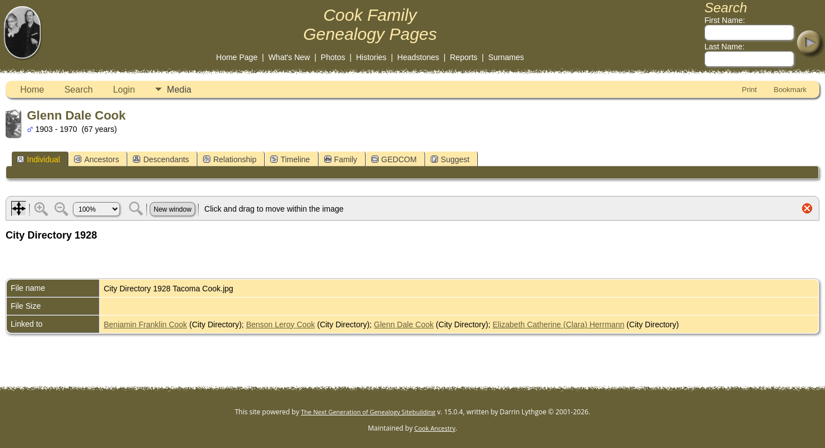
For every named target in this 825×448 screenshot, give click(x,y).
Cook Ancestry (434, 428)
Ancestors (96, 159)
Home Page (236, 57)
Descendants (161, 159)
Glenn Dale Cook (404, 324)
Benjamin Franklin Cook (145, 324)
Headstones (418, 57)
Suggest (450, 159)
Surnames (506, 57)
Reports (463, 57)
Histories (371, 57)
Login (124, 89)
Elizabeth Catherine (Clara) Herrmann (558, 324)
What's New (289, 57)
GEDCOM (394, 159)
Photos (333, 57)
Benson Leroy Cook (280, 324)
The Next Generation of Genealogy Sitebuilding (368, 412)
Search (78, 89)
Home (32, 89)
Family (340, 159)
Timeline (290, 159)
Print (749, 89)
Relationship (229, 159)
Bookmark (789, 89)
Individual (38, 159)
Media (179, 89)
